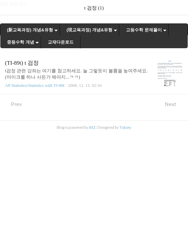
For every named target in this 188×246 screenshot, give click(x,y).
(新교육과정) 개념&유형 (30, 29)
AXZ (92, 127)
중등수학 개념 (20, 42)
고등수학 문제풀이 (144, 29)
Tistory (125, 127)
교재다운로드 (61, 42)
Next (174, 104)
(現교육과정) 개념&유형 (90, 29)
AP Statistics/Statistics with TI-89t (34, 85)
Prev (13, 104)
